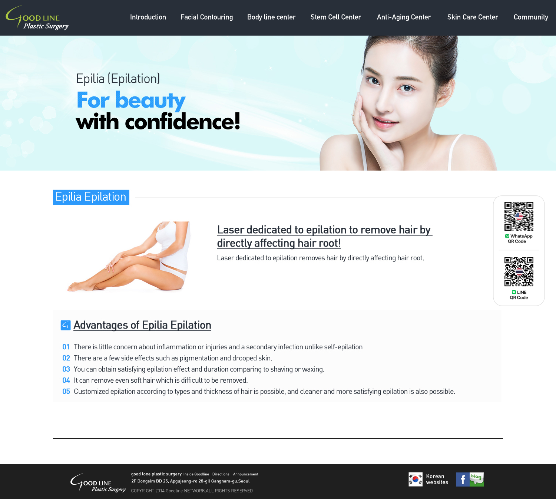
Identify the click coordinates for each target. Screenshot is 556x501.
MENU (148, 18)
